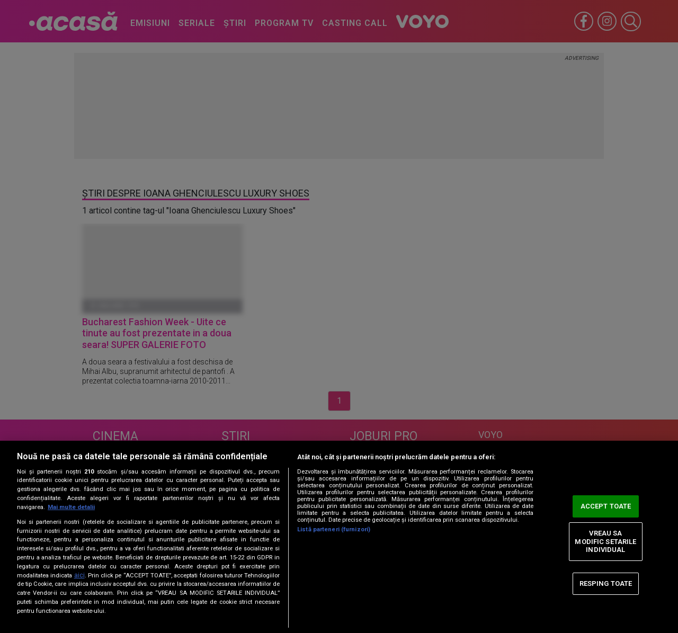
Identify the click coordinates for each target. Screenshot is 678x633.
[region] (339, 537)
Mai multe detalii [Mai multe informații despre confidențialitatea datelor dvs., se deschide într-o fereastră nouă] (71, 507)
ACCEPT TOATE (606, 506)
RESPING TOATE (605, 583)
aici (79, 575)
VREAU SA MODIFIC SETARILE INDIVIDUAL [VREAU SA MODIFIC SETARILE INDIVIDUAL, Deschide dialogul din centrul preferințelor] (605, 541)
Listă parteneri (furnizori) (333, 529)
